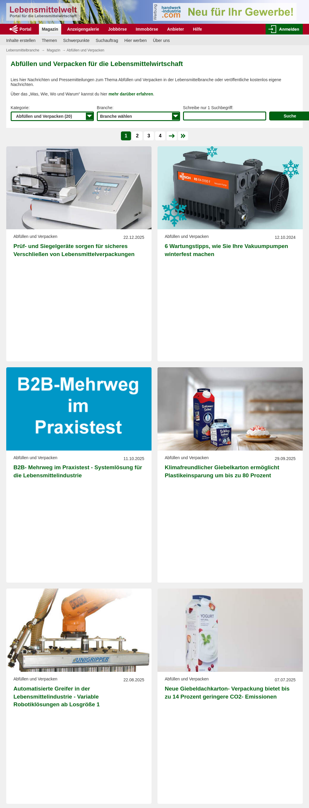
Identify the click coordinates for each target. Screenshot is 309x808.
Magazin (50, 29)
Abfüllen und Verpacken (85, 50)
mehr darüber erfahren (130, 94)
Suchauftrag (107, 40)
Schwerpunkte (76, 40)
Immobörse (147, 29)
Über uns (161, 40)
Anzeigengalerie (83, 29)
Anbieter (175, 29)
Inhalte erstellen (21, 40)
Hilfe (197, 29)
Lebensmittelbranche (22, 50)
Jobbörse (117, 29)
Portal (25, 29)
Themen (49, 40)
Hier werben (135, 40)
